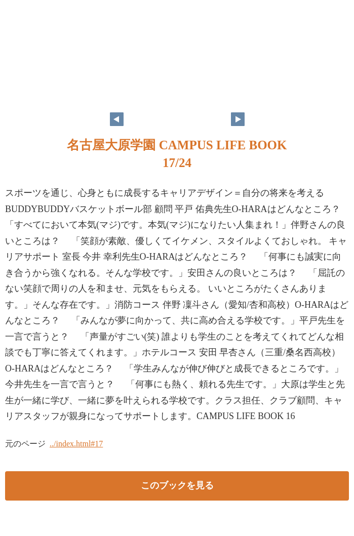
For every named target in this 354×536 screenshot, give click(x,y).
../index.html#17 (76, 443)
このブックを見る (177, 485)
